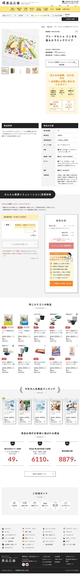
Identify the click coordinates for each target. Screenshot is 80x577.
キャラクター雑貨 (69, 548)
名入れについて (47, 563)
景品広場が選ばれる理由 (71, 564)
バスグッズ (67, 535)
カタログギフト (7, 551)
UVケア (66, 545)
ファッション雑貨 (8, 542)
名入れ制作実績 (47, 565)
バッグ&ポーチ (27, 548)
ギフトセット (48, 535)
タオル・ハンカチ (69, 542)
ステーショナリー (49, 545)
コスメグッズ (68, 539)
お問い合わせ (27, 251)
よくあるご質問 (47, 568)
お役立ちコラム (70, 560)
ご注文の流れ (46, 560)
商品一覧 (49, 26)
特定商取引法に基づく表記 (22, 574)
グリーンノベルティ (49, 532)
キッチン (5, 535)
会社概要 (57, 560)
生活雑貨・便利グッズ (9, 548)
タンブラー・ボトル (29, 532)
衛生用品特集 (48, 548)
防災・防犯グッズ (49, 539)
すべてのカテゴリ (28, 551)
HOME (43, 26)
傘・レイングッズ (28, 545)
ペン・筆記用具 (7, 545)
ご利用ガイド (33, 258)
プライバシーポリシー (7, 574)
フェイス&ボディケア (9, 539)
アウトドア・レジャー (70, 532)
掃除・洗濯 (26, 535)
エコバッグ (6, 532)
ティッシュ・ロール (49, 542)
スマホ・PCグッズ (28, 539)
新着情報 (57, 565)
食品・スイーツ (27, 542)
